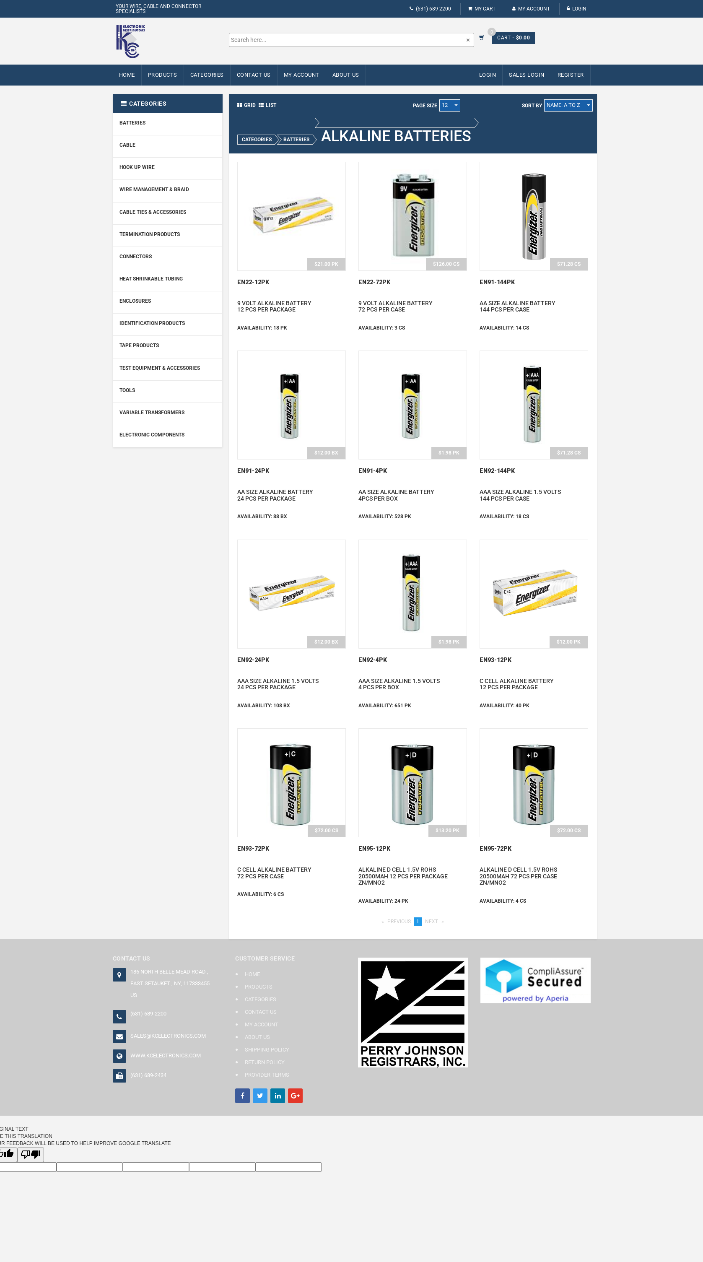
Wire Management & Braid (154, 189)
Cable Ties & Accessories (152, 212)
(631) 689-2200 (430, 9)
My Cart (481, 9)
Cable (127, 145)
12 (450, 105)
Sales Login (527, 75)
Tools (127, 390)
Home (127, 75)
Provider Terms (267, 1075)
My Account (531, 9)
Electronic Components (151, 435)
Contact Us (254, 75)
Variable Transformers (151, 412)
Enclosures (135, 301)
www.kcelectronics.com (165, 1055)
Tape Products (139, 345)
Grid (246, 105)
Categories (207, 75)
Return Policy (265, 1062)
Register (571, 75)
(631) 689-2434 (148, 1075)
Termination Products (149, 234)
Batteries (132, 123)
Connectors (135, 257)
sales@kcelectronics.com (168, 1036)
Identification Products (152, 323)
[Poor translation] (30, 1155)
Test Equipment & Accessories (159, 368)
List (267, 105)
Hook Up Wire (137, 167)
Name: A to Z (568, 105)
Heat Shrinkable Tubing (151, 279)
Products (162, 75)
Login (576, 9)
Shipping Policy (267, 1049)
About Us (345, 75)
